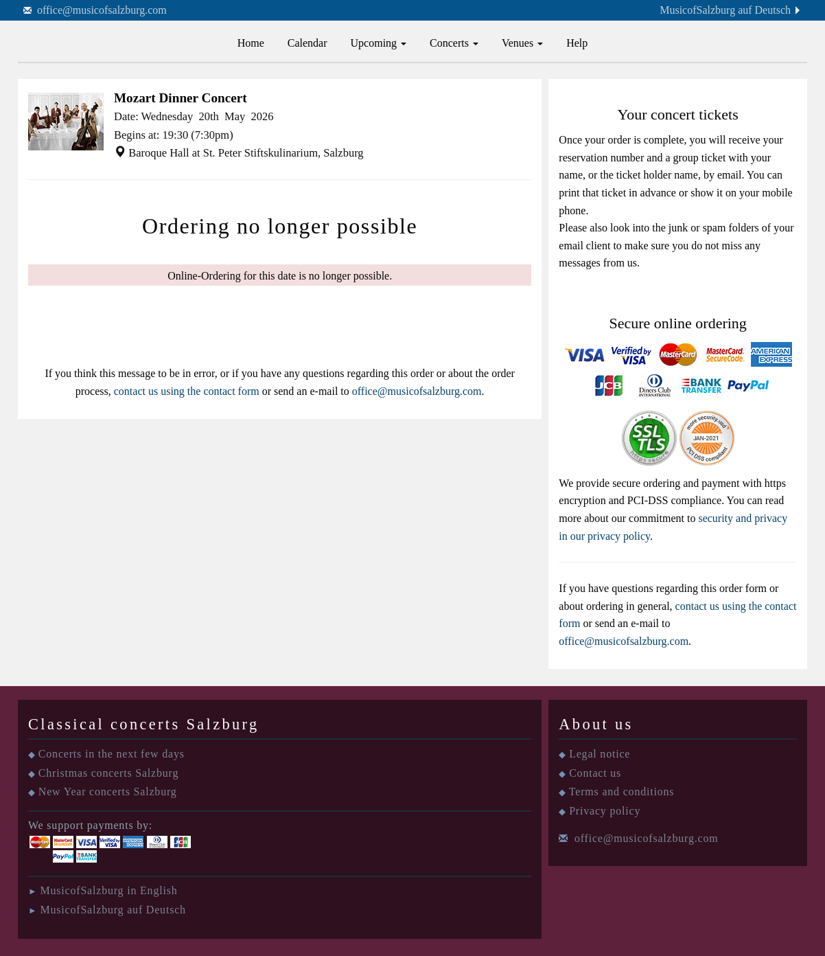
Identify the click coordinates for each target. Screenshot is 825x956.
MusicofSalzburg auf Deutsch (725, 10)
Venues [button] (522, 43)
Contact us (595, 773)
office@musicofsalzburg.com (102, 10)
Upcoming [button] (379, 43)
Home (250, 43)
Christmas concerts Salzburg (108, 773)
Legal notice (599, 754)
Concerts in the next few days (111, 754)
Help (577, 43)
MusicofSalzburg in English (108, 890)
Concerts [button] (454, 43)
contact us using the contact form (186, 391)
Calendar (307, 43)
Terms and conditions (622, 791)
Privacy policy (604, 811)
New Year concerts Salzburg (107, 791)
